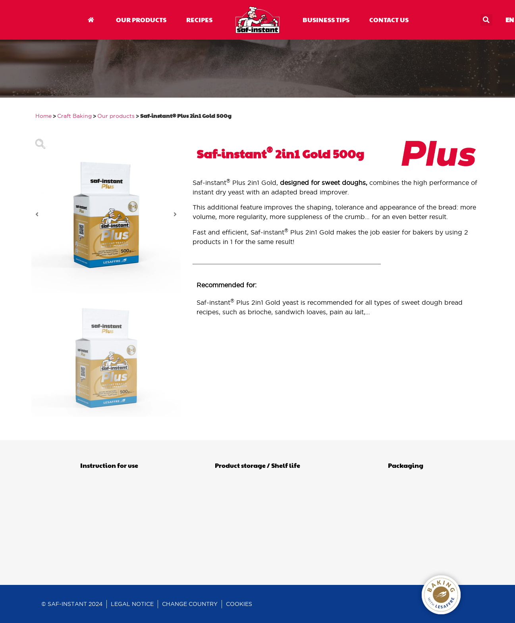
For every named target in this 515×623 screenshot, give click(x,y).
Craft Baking (74, 116)
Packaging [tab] (405, 465)
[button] (486, 20)
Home (43, 116)
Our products (116, 116)
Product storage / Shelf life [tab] (257, 465)
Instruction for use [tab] (109, 465)
